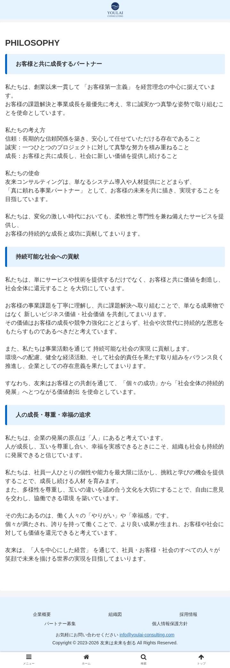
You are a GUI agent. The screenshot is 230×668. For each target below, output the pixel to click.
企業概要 (42, 614)
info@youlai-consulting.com (147, 634)
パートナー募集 (60, 623)
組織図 (115, 614)
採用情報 (188, 614)
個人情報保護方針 (170, 623)
